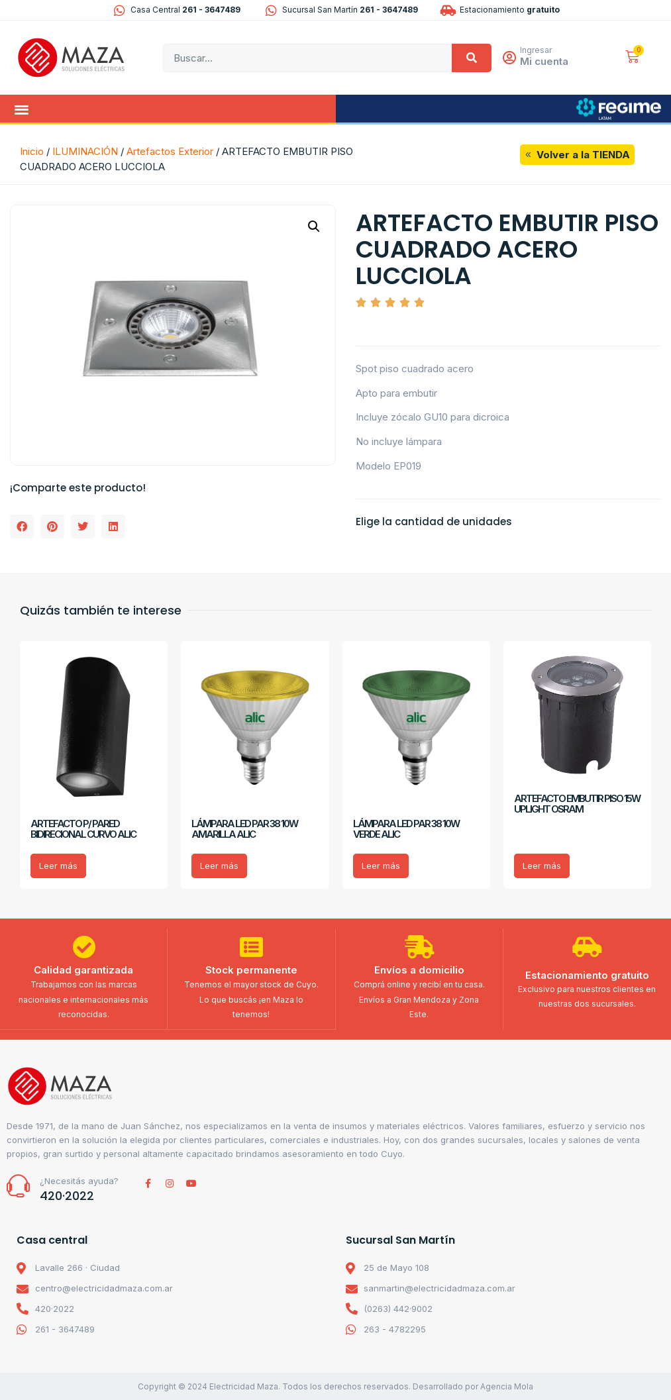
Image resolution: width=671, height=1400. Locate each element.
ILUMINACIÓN (85, 151)
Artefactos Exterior (170, 151)
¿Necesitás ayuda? (79, 1180)
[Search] (471, 58)
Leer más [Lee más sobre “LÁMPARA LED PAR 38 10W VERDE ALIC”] (381, 865)
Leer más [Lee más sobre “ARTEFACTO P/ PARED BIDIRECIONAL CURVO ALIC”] (58, 865)
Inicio (32, 151)
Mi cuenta (545, 61)
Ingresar (537, 50)
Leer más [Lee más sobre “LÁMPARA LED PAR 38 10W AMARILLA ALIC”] (219, 865)
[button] (21, 109)
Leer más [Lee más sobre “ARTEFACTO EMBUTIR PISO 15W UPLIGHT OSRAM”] (542, 865)
